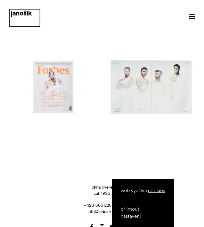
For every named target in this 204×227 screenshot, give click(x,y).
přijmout (130, 209)
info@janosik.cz (102, 211)
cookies (156, 190)
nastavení (131, 216)
